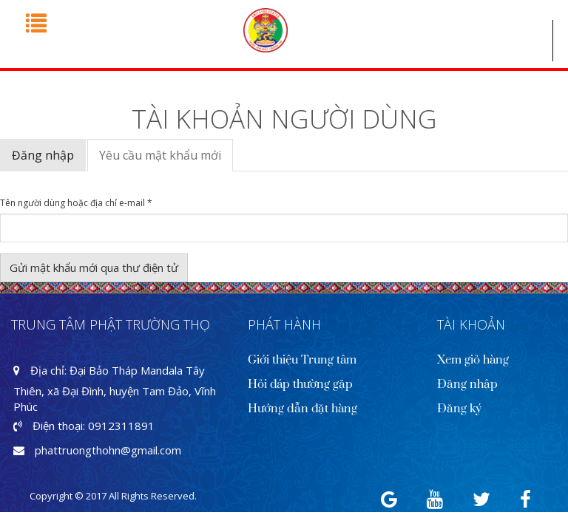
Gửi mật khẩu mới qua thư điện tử (94, 267)
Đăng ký (459, 408)
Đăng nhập (43, 155)
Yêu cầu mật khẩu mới (166, 159)
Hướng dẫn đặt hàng (302, 408)
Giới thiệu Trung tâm (302, 359)
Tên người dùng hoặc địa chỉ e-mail (76, 203)
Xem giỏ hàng (473, 359)
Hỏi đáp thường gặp (300, 384)
